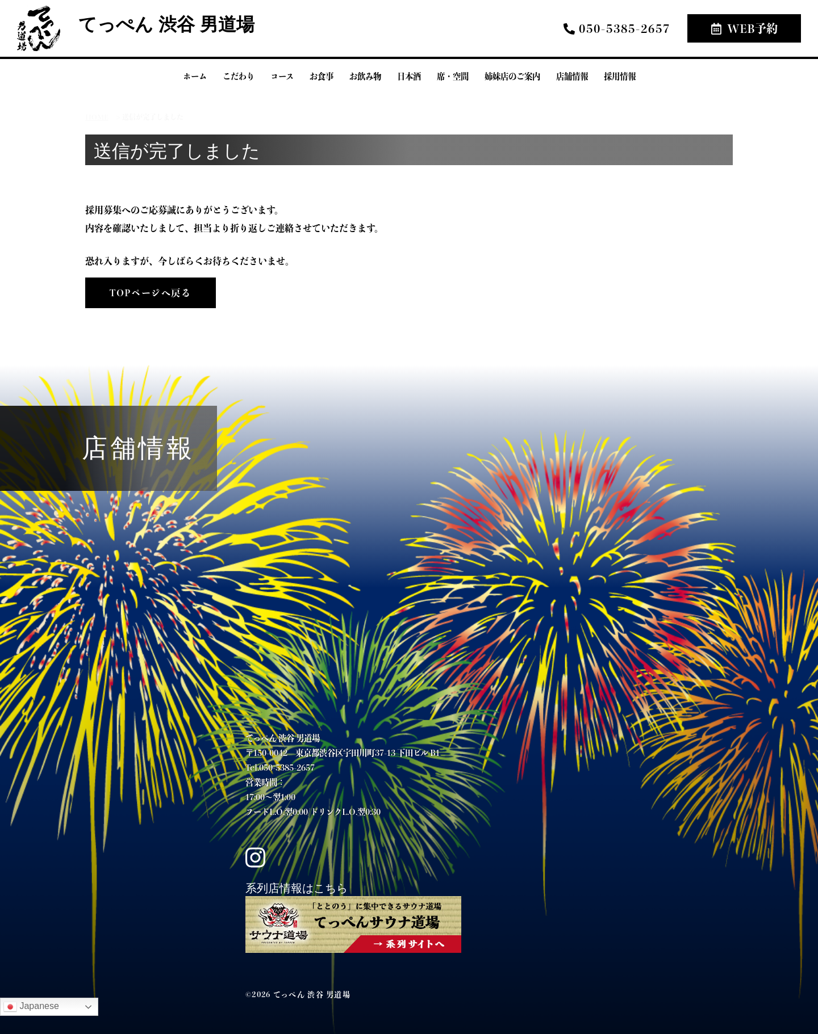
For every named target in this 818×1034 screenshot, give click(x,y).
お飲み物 (365, 76)
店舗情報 (572, 76)
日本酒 (409, 76)
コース (282, 76)
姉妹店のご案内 (512, 76)
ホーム (195, 76)
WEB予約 (744, 28)
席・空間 (453, 76)
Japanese (31, 1007)
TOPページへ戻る (150, 292)
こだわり (238, 76)
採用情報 (620, 76)
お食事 (321, 76)
